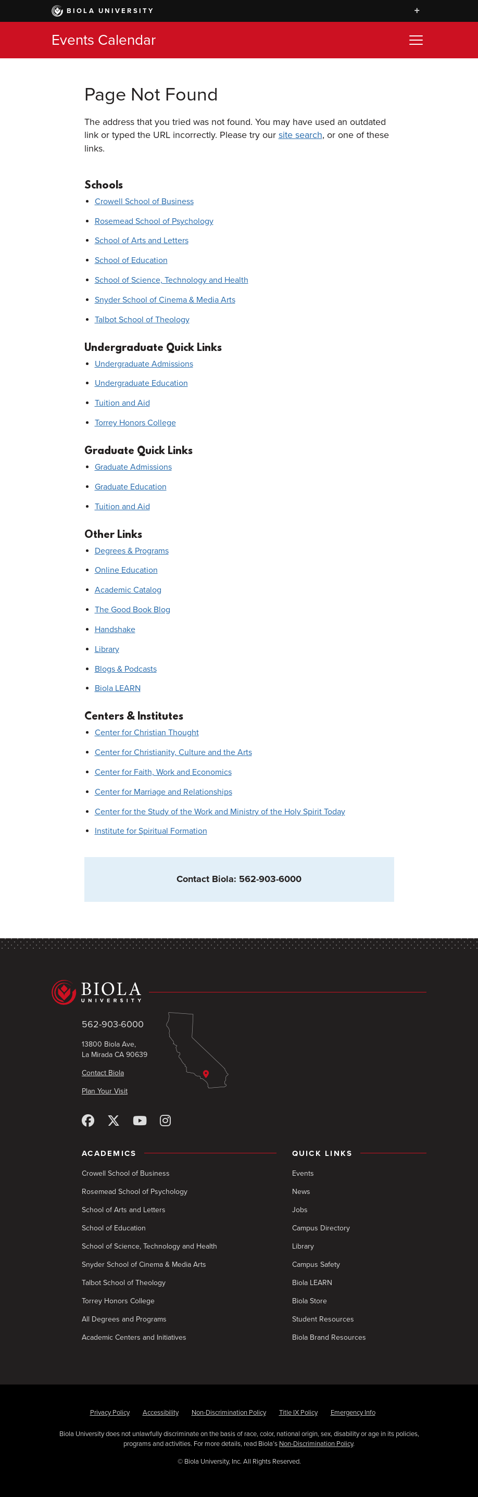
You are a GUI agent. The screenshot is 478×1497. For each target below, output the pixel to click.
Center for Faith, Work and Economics (163, 772)
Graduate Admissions (133, 467)
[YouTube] (140, 1121)
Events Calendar (104, 40)
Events (303, 1173)
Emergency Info (353, 1412)
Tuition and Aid (122, 403)
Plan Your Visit (105, 1091)
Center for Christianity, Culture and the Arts (173, 752)
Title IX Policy (298, 1412)
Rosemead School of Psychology (154, 221)
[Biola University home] (239, 992)
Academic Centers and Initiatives (134, 1337)
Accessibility (161, 1412)
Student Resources (323, 1319)
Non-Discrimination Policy (229, 1412)
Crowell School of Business (144, 201)
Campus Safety (316, 1264)
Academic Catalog (128, 590)
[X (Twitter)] (113, 1121)
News (301, 1191)
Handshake (115, 629)
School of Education (131, 260)
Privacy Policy (110, 1412)
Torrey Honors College (135, 423)
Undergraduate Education (141, 383)
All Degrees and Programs (124, 1319)
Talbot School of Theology (142, 320)
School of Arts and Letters (141, 240)
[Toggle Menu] (416, 40)
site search (300, 135)
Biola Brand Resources (329, 1337)
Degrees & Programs (132, 551)
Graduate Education (131, 487)
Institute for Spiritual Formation (151, 831)
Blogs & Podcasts (126, 669)
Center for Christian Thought (147, 732)
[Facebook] (88, 1121)
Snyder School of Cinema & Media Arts (165, 300)
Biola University (103, 11)
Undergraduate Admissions (144, 364)
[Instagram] (165, 1121)
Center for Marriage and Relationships (163, 792)
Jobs (300, 1209)
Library (107, 649)
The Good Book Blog (132, 610)
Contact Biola (103, 1072)
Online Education (126, 570)
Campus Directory (321, 1228)
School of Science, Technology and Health (171, 280)
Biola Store (309, 1301)
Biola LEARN (118, 688)
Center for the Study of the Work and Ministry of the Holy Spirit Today (220, 812)
